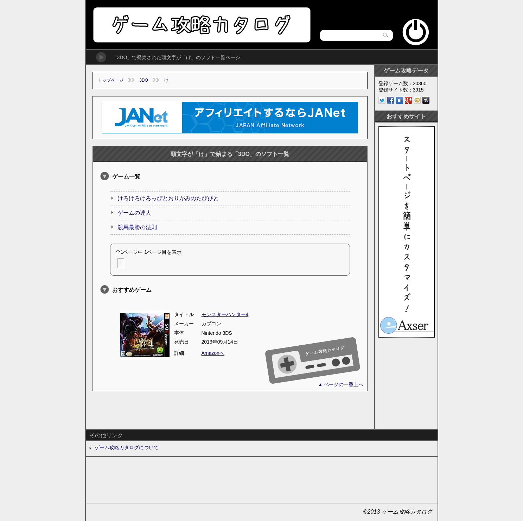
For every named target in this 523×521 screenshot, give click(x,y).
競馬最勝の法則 (137, 227)
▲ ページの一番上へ (341, 384)
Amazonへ (213, 353)
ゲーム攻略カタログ (201, 25)
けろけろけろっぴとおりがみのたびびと (168, 198)
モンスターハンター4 (225, 314)
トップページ (110, 80)
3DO (143, 80)
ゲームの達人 (134, 213)
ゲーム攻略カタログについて (127, 447)
